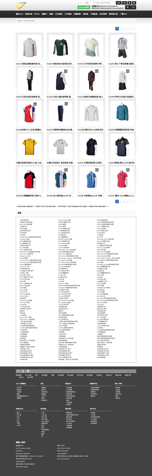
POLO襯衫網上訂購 (26, 277)
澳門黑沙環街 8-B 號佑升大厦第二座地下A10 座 (72, 456)
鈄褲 (42, 432)
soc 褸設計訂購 (63, 290)
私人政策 (28, 375)
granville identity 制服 (65, 239)
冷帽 (18, 423)
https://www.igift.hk (22, 467)
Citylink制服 (23, 228)
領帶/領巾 (119, 394)
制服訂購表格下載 (72, 415)
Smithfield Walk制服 (103, 288)
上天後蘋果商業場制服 (27, 326)
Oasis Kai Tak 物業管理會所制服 (107, 254)
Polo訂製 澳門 (101, 279)
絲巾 (18, 421)
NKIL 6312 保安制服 (65, 254)
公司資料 (69, 423)
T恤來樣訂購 (62, 307)
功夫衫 (43, 396)
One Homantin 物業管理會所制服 (30, 260)
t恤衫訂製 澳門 (102, 309)
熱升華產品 (45, 430)
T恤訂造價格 (62, 313)
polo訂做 (100, 277)
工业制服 (94, 419)
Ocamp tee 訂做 (25, 256)
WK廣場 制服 (62, 317)
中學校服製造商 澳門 (26, 355)
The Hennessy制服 (26, 300)
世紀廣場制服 (62, 340)
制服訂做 (28, 14)
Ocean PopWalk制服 (104, 256)
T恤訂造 (22, 313)
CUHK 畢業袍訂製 (64, 228)
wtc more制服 (101, 317)
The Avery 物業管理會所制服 (106, 298)
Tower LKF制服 (102, 302)
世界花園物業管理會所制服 (106, 338)
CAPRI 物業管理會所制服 (105, 224)
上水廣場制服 (24, 332)
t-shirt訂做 (23, 304)
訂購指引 (99, 375)
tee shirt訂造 (101, 296)
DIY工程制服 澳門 (64, 233)
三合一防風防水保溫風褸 (66, 323)
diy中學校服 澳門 (25, 231)
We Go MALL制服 (25, 317)
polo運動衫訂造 (102, 281)
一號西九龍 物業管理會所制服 (68, 321)
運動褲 (93, 392)
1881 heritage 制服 (64, 220)
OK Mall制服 (24, 258)
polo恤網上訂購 (102, 269)
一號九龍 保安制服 (26, 321)
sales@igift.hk (112, 6)
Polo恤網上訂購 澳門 (26, 271)
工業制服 (69, 388)
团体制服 (94, 421)
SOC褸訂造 (100, 290)
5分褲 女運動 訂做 (64, 222)
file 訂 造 (100, 237)
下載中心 (123, 14)
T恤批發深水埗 (63, 309)
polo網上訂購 (24, 273)
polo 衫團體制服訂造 (103, 266)
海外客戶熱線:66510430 (24, 459)
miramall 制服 (101, 250)
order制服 (100, 262)
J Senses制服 (62, 245)
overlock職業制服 (25, 264)
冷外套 (19, 415)
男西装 (93, 413)
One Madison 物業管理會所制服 (107, 260)
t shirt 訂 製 (23, 292)
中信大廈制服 (24, 342)
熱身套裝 (44, 392)
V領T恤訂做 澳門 (102, 315)
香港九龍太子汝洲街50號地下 (25, 464)
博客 (52, 375)
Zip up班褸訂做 (63, 319)
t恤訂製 (60, 311)
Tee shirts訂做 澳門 (64, 294)
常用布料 (109, 375)
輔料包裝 (118, 375)
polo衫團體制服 (63, 273)
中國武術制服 (101, 345)
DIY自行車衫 (101, 233)
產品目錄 (69, 417)
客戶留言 (69, 419)
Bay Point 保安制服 (26, 224)
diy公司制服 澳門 (102, 231)
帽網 (18, 394)
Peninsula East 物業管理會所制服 (108, 264)
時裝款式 (44, 400)
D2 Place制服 (101, 228)
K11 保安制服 (24, 247)
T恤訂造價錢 (101, 313)
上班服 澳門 (62, 334)
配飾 (42, 398)
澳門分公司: (96, 8)
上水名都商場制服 (64, 330)
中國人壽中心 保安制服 (104, 342)
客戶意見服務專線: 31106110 (25, 456)
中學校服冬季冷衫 (103, 349)
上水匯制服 (23, 330)
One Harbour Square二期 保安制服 (108, 258)
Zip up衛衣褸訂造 (102, 319)
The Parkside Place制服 (66, 300)
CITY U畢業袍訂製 (103, 226)
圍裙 (42, 434)
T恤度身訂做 (101, 307)
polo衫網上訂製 (25, 275)
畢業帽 (43, 394)
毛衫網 (19, 388)
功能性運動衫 (95, 388)
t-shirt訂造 (100, 304)
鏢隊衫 (93, 396)
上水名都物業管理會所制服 (106, 330)
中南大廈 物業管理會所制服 (67, 342)
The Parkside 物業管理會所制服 (107, 300)
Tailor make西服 (25, 294)
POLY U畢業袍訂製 (26, 283)
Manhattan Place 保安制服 (67, 250)
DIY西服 (22, 235)
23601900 (103, 6)
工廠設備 (69, 425)
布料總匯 (61, 375)
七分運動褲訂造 (102, 321)
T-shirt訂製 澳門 (63, 304)
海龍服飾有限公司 (23, 396)
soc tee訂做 (23, 290)
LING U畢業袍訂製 (26, 250)
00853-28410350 (105, 8)
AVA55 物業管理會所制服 (105, 222)
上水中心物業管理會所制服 (28, 328)
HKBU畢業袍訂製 (25, 241)
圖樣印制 (128, 375)
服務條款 (19, 375)
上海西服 (61, 332)
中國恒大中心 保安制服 (65, 345)
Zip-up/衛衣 (45, 421)
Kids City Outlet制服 (103, 247)
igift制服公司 (101, 243)
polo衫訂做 (61, 275)
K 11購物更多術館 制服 (104, 245)
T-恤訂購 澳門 (101, 311)
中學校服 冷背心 (25, 349)
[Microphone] (129, 3)
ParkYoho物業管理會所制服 (67, 264)
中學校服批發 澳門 (26, 353)
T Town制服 (101, 292)
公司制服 (69, 390)
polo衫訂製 (100, 275)
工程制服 (69, 402)
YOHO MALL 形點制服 (27, 319)
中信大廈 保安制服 (103, 340)
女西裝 (118, 390)
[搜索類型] (89, 3)
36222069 (39, 456)
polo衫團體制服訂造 (103, 273)
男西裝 (118, 388)
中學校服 (100, 347)
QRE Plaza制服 (25, 285)
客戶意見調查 (70, 421)
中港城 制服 (23, 359)
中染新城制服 (101, 357)
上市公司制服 (62, 326)
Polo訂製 (61, 279)
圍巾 (117, 396)
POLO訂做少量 (25, 279)
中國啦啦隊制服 (25, 345)
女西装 (93, 415)
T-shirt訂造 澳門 (25, 307)
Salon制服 (23, 288)
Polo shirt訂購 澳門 (64, 266)
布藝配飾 (77, 14)
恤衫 (42, 425)
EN (133, 7)
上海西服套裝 (101, 332)
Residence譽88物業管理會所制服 (69, 285)
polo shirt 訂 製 (24, 266)
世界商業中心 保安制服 (65, 338)
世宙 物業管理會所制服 (104, 336)
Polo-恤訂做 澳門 (64, 271)
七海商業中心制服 (25, 323)
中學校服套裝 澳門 (64, 351)
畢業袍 (43, 388)
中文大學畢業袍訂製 (65, 357)
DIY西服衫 (100, 235)
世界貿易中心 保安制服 (27, 340)
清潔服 (68, 404)
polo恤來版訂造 (25, 269)
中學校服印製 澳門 (26, 351)
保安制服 (69, 394)
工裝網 (19, 392)
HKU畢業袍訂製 (25, 243)
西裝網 (19, 390)
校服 (67, 400)
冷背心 (19, 425)
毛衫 (18, 417)
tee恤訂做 (23, 298)
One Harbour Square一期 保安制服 (69, 258)
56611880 (26, 453)
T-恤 (42, 413)
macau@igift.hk (118, 8)
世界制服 (23, 338)
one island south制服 (65, 260)
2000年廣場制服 (102, 220)
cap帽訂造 (23, 226)
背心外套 (44, 419)
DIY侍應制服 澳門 (64, 231)
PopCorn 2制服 (63, 283)
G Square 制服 (24, 239)
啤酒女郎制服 (70, 396)
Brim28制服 (62, 224)
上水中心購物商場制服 (65, 328)
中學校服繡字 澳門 (103, 353)
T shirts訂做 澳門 (63, 292)
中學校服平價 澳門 (103, 351)
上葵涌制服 (23, 336)
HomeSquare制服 (64, 243)
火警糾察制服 (24, 220)
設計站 (21, 377)
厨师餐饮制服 (95, 417)
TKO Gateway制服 (64, 302)
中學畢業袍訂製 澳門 (26, 357)
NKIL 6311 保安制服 (26, 254)
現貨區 (85, 14)
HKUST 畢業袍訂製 (103, 241)
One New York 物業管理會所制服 (30, 262)
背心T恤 (44, 417)
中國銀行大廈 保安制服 (27, 347)
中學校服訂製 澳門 (64, 355)
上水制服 (100, 328)
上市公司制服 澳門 (103, 326)
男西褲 (118, 392)
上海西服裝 (23, 334)
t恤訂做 (22, 311)
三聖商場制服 (101, 323)
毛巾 (18, 419)
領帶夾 (118, 398)
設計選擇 (70, 375)
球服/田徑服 (95, 390)
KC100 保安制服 (63, 247)
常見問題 (90, 375)
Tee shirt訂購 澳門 (64, 296)
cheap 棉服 (62, 226)
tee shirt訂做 (24, 296)
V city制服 (23, 315)
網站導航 (45, 375)
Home (19, 21)
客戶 (36, 375)
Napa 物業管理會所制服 (66, 252)
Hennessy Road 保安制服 (105, 239)
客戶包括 (80, 375)
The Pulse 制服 (25, 302)
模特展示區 (113, 14)
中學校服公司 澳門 (64, 349)
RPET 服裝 (100, 285)
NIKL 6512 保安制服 (103, 252)
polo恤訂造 (100, 271)
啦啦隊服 (94, 394)
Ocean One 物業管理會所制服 (68, 256)
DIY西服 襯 (62, 235)
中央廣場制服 (62, 347)
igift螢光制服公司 (25, 245)
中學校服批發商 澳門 (65, 353)
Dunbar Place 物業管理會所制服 (30, 237)
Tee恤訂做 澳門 (63, 298)
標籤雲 (19, 398)
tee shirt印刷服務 (102, 294)
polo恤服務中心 (63, 269)
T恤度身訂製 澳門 (25, 309)
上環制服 (100, 334)
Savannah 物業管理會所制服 (67, 288)
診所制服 (69, 398)
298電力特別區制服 (26, 222)
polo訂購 (22, 281)
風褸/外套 (44, 423)
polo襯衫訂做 (62, 277)
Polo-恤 (43, 415)
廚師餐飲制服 (70, 392)
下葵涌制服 (62, 336)
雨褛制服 (94, 423)
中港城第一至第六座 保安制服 (68, 359)
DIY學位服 (23, 233)
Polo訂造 (61, 281)
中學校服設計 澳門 (103, 355)
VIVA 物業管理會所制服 (66, 315)
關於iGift (19, 14)
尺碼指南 (94, 14)
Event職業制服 (63, 237)
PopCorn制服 (101, 283)
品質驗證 (69, 427)
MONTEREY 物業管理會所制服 (30, 252)
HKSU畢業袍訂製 (64, 241)
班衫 (42, 427)
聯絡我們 (69, 413)
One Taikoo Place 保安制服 (67, 262)
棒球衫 (43, 390)
